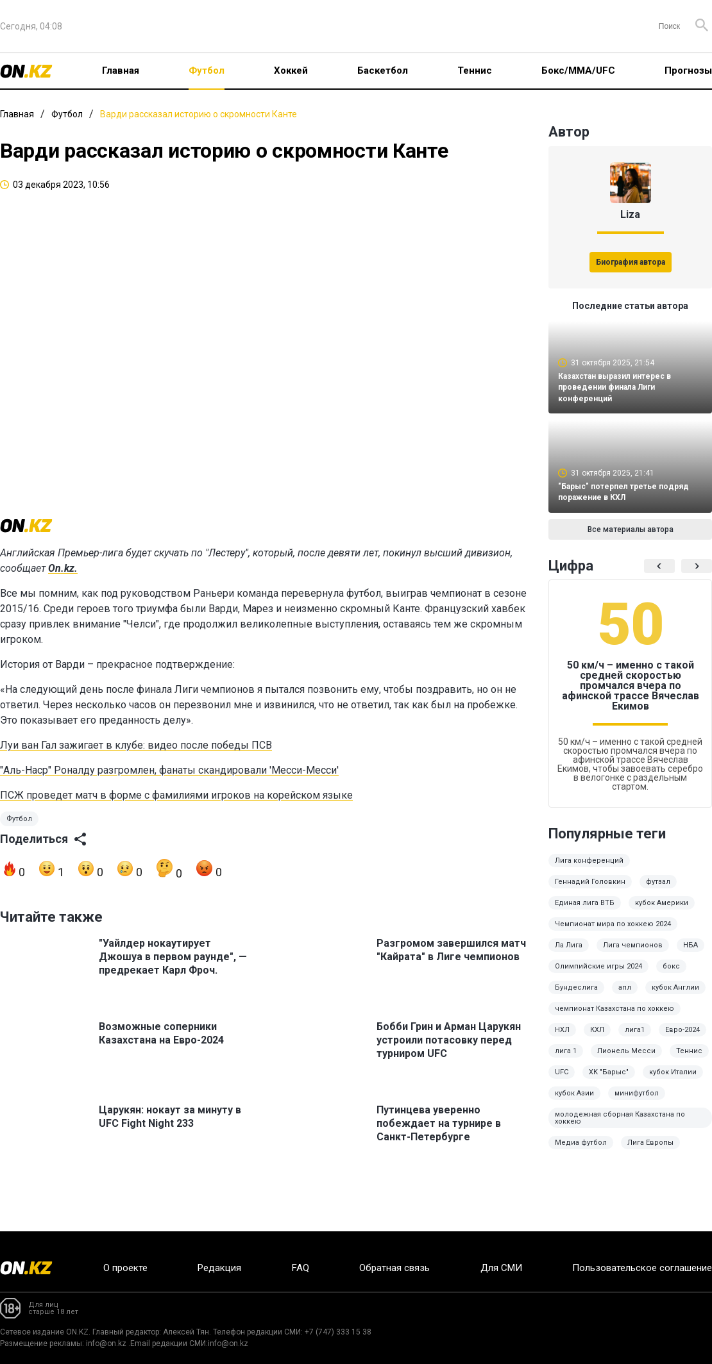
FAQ (300, 1268)
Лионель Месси (626, 1060)
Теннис (474, 70)
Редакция (219, 1268)
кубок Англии (675, 996)
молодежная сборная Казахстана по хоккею (620, 1127)
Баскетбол (382, 70)
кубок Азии (574, 1102)
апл (624, 996)
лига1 (635, 1039)
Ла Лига (568, 954)
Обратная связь (394, 1268)
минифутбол (637, 1102)
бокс (671, 975)
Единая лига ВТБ (585, 912)
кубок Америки (661, 912)
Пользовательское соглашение (642, 1268)
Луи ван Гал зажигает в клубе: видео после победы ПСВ (136, 760)
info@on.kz (106, 1343)
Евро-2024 (682, 1039)
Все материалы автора (631, 538)
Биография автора (630, 262)
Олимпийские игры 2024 (598, 975)
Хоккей (291, 70)
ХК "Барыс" (609, 1081)
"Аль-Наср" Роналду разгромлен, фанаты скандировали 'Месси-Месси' (169, 785)
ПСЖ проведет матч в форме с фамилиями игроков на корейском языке (176, 810)
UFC (561, 1081)
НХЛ (562, 1039)
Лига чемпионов (633, 954)
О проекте (125, 1268)
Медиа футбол (581, 1151)
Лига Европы (650, 1151)
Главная (120, 70)
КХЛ (597, 1039)
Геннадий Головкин (590, 890)
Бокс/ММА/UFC (578, 70)
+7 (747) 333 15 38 (338, 1331)
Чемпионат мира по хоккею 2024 (613, 933)
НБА (690, 954)
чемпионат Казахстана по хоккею (614, 1017)
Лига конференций (589, 869)
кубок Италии (673, 1081)
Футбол (207, 70)
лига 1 (566, 1060)
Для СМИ (501, 1268)
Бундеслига (576, 996)
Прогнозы (688, 70)
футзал (658, 890)
